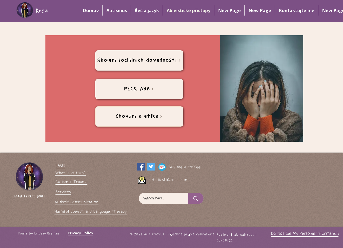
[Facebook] (141, 167)
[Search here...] (160, 198)
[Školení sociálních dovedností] (139, 60)
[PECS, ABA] (139, 89)
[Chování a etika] (139, 116)
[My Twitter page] (151, 167)
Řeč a (43, 11)
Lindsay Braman (46, 234)
